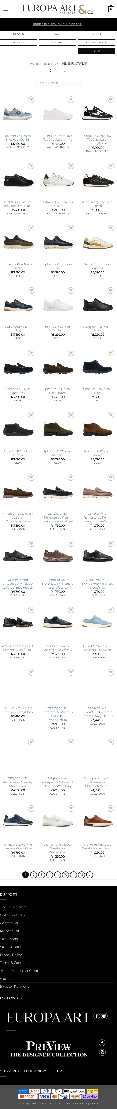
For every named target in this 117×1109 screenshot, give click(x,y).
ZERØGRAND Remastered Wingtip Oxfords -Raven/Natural (58, 714)
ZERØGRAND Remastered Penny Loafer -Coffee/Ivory (97, 517)
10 (65, 874)
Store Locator (11, 947)
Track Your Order (13, 907)
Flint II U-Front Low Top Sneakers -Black (17, 204)
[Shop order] (58, 83)
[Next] (89, 874)
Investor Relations (14, 986)
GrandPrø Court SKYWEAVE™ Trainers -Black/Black (97, 583)
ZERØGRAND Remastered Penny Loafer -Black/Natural (58, 517)
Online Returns (12, 915)
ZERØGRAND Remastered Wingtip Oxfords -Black (18, 782)
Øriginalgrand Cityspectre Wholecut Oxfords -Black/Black (17, 583)
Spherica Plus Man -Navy (57, 266)
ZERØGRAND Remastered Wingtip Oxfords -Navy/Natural (97, 712)
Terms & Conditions (15, 963)
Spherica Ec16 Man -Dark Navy (18, 391)
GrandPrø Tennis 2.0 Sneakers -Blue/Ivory (97, 648)
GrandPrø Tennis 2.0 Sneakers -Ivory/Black (18, 710)
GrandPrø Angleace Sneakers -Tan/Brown (97, 846)
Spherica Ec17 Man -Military (57, 453)
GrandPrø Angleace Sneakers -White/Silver (58, 848)
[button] (5, 9)
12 (81, 874)
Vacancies (8, 979)
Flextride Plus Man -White (57, 328)
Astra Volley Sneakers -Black (97, 204)
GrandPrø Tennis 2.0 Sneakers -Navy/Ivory (57, 648)
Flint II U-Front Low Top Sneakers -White (57, 138)
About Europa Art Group (19, 971)
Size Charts (9, 939)
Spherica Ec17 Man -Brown (97, 453)
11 (74, 874)
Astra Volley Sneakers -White (57, 204)
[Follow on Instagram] (104, 1016)
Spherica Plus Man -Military (18, 266)
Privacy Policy (11, 955)
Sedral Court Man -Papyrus (97, 266)
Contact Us (9, 923)
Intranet (93, 1103)
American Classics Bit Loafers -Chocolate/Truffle (17, 517)
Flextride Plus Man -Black (97, 328)
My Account (9, 931)
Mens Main (50, 63)
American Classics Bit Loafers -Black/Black (17, 648)
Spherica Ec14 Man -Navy (97, 391)
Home (34, 63)
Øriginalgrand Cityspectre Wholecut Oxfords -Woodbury (57, 782)
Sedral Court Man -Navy (18, 328)
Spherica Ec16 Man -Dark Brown (57, 391)
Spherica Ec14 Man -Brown (18, 453)
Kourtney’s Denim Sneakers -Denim (18, 138)
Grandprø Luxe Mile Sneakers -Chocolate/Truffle (97, 782)
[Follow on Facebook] (96, 1016)
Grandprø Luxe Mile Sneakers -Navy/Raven (17, 846)
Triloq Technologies (76, 1103)
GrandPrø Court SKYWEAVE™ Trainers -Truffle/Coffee (57, 583)
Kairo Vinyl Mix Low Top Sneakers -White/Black (97, 139)
